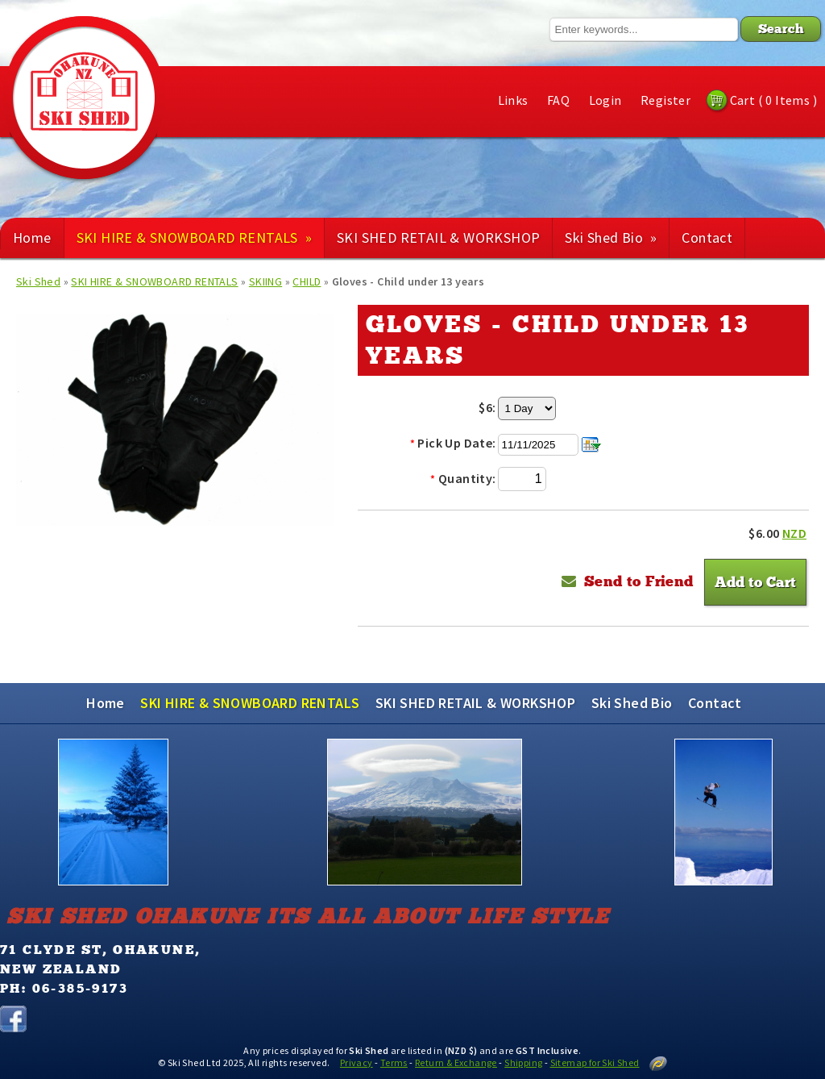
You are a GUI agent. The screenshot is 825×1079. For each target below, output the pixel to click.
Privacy (356, 1062)
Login (605, 100)
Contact (707, 237)
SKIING (265, 281)
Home (32, 237)
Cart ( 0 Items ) (773, 100)
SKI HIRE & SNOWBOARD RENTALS (194, 237)
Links (513, 100)
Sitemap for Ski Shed (595, 1062)
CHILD (306, 281)
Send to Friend (639, 581)
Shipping (523, 1062)
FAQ (558, 100)
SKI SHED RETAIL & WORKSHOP (438, 237)
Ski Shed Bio (611, 237)
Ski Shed (38, 281)
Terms (394, 1062)
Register (665, 100)
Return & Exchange (456, 1062)
